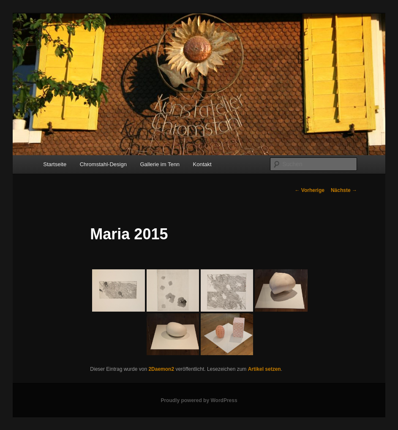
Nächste (344, 190)
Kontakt (202, 164)
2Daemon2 (161, 369)
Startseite (54, 164)
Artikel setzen (264, 369)
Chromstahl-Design (103, 164)
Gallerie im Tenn (160, 164)
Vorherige (309, 190)
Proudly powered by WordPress (199, 400)
